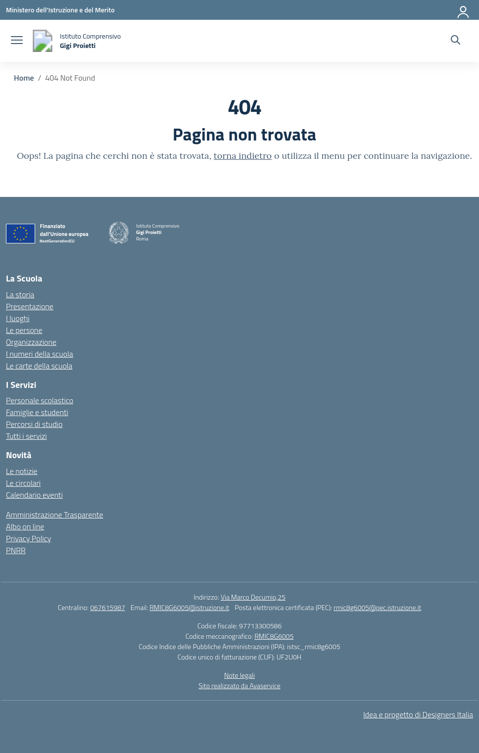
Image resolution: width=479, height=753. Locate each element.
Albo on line (25, 526)
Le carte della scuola (39, 366)
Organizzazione (31, 342)
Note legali (239, 675)
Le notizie (22, 471)
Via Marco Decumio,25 (253, 597)
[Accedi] (463, 9)
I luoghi (18, 318)
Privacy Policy (28, 538)
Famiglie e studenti (37, 412)
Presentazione (29, 306)
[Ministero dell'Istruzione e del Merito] (60, 9)
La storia (20, 294)
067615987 (107, 607)
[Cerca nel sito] (455, 41)
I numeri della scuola (39, 354)
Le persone (24, 330)
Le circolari (23, 483)
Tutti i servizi (26, 436)
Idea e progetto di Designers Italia (418, 714)
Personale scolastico (39, 400)
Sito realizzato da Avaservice (239, 685)
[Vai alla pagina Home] (24, 78)
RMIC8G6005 (273, 636)
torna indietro (243, 155)
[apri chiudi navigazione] (17, 41)
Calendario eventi (34, 495)
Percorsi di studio (34, 424)
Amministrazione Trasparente (54, 514)
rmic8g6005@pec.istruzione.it (377, 607)
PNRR (16, 550)
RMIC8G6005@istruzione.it (189, 607)
